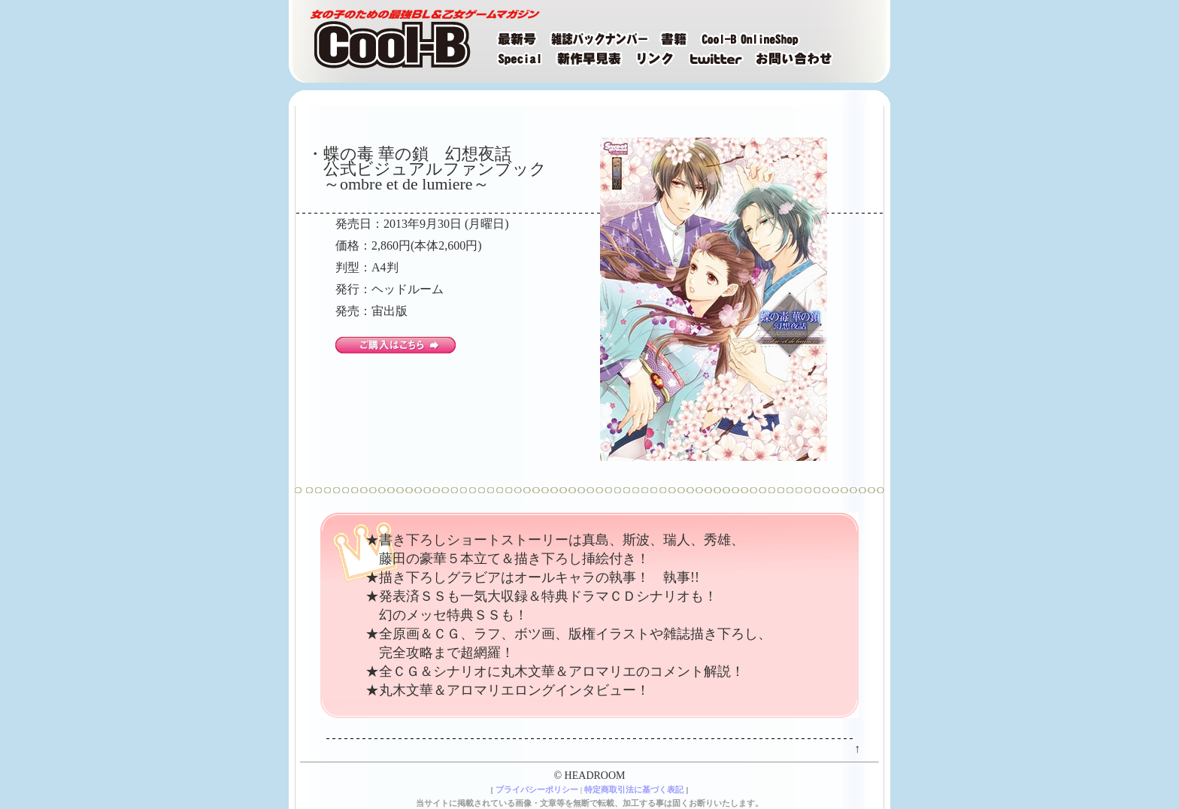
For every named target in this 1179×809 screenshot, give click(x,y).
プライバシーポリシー (537, 789)
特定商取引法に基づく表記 (633, 789)
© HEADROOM (589, 775)
